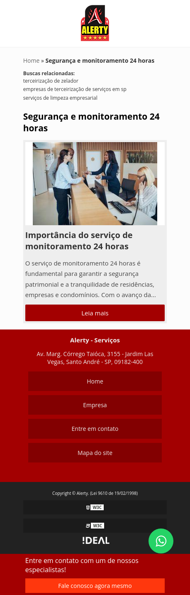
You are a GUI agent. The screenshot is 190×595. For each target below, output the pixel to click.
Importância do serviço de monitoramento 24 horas (79, 240)
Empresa (95, 405)
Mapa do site (95, 453)
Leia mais (94, 313)
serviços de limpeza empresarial (60, 97)
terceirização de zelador (50, 80)
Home (95, 381)
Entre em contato (95, 429)
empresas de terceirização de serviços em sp (75, 89)
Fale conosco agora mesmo (95, 586)
